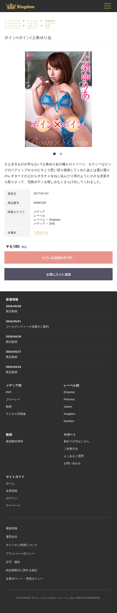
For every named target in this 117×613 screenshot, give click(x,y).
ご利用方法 (71, 448)
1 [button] (55, 154)
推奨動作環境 (14, 441)
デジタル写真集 (16, 413)
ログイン (11, 498)
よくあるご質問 (74, 456)
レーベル (32, 20)
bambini (69, 421)
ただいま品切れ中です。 (59, 257)
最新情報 (11, 528)
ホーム (10, 483)
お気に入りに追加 (58, 274)
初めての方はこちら (76, 441)
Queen (68, 406)
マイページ (13, 505)
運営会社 (11, 536)
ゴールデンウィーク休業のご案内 (27, 326)
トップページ (12, 20)
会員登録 (11, 490)
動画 (9, 406)
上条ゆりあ (41, 232)
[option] (58, 99)
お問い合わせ (72, 463)
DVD (47, 25)
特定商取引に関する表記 (21, 570)
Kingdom (69, 413)
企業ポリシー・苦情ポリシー (24, 578)
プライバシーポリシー (20, 553)
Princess (69, 399)
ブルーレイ (13, 399)
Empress (50, 20)
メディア (32, 25)
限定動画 (11, 311)
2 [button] (62, 154)
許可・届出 (13, 562)
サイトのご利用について (21, 545)
